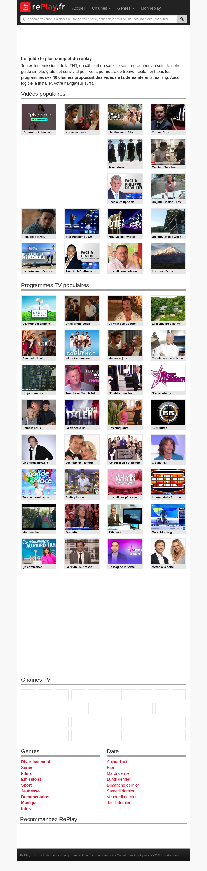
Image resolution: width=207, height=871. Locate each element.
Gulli (162, 722)
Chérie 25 (129, 708)
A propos (146, 855)
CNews (28, 722)
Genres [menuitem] (125, 8)
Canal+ (78, 694)
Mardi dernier (119, 773)
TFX (179, 694)
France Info (179, 708)
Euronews (78, 722)
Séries (27, 767)
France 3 (62, 694)
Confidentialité (127, 855)
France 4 (28, 708)
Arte (128, 694)
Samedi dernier (121, 791)
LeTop (162, 735)
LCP (145, 735)
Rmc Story (112, 708)
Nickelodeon (78, 735)
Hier (110, 767)
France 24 (95, 722)
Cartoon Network (28, 735)
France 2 (45, 694)
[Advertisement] (103, 38)
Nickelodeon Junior (95, 735)
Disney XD (45, 735)
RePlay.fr (26, 855)
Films (26, 773)
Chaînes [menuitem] (101, 8)
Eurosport (128, 722)
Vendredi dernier (122, 797)
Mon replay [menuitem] (151, 8)
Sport (26, 785)
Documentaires (36, 797)
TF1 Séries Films (62, 708)
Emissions (31, 779)
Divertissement (35, 761)
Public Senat (179, 735)
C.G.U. (160, 855)
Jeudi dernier (118, 803)
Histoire (112, 735)
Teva (146, 708)
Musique (29, 803)
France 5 (95, 694)
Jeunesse (30, 791)
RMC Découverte (95, 708)
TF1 (28, 694)
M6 (112, 694)
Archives (173, 855)
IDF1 (128, 735)
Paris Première (162, 708)
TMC (162, 694)
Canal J (179, 722)
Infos (26, 808)
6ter (79, 708)
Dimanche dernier (123, 785)
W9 (145, 694)
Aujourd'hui (117, 761)
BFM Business (62, 722)
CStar (45, 708)
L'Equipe (145, 722)
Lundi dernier (119, 779)
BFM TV (45, 722)
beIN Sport (112, 722)
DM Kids (62, 735)
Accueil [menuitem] (78, 8)
